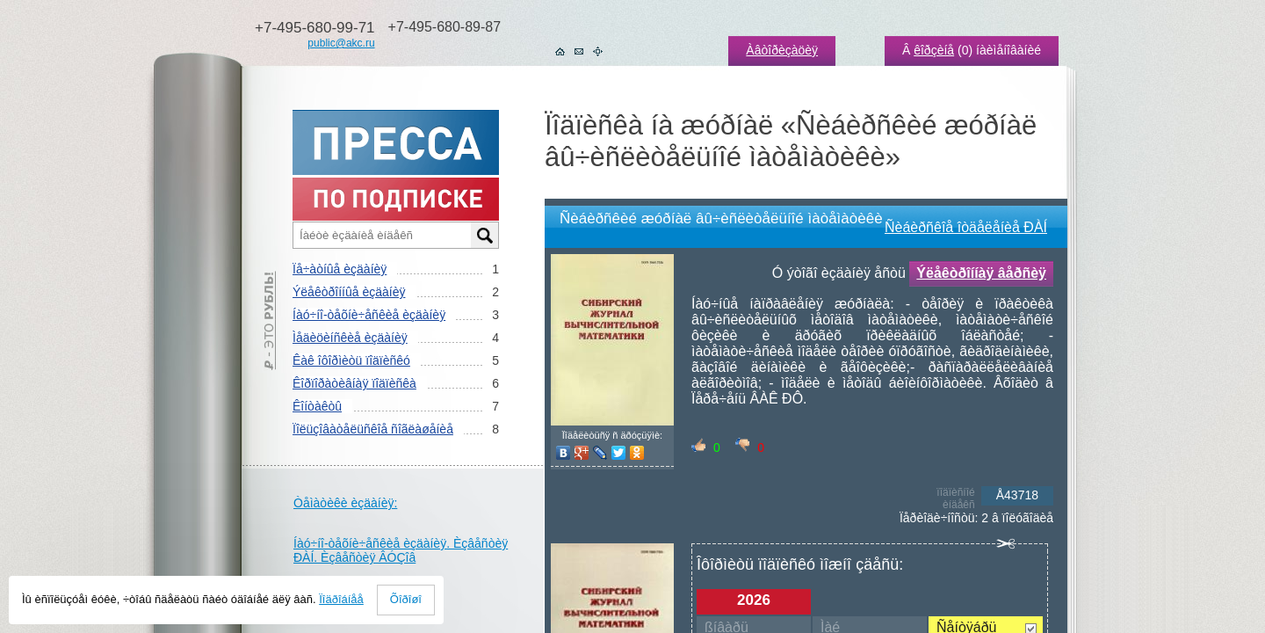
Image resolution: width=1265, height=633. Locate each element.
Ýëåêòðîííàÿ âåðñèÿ (981, 273)
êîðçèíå (934, 50)
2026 (753, 600)
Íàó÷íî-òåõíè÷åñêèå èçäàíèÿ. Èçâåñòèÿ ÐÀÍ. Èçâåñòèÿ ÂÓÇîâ (400, 550)
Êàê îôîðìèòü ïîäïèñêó (351, 360)
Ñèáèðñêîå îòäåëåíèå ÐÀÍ (966, 227)
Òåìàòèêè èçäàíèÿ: (345, 503)
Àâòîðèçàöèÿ (782, 50)
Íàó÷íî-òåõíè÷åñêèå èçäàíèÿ (369, 315)
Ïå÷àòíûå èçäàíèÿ (340, 269)
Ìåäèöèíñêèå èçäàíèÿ (350, 338)
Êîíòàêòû (317, 406)
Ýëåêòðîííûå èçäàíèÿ (349, 292)
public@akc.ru (340, 43)
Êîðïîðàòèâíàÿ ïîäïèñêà (354, 383)
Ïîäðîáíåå (341, 599)
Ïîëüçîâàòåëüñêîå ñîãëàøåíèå (373, 429)
